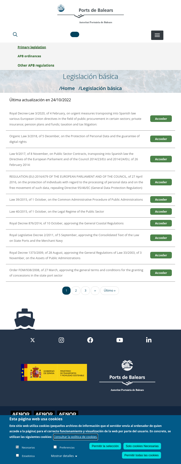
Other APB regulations (36, 65)
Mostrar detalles (64, 456)
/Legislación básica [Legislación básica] (100, 88)
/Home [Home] (67, 88)
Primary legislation (32, 47)
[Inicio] (90, 13)
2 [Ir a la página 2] (76, 290)
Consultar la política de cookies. (76, 437)
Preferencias (67, 447)
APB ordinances (29, 56)
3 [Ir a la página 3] (85, 290)
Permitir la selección (105, 446)
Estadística (28, 456)
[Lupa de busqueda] (15, 34)
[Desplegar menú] (157, 35)
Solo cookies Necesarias (142, 446)
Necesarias (28, 447)
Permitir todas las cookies (141, 455)
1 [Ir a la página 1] (66, 290)
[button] (74, 34)
